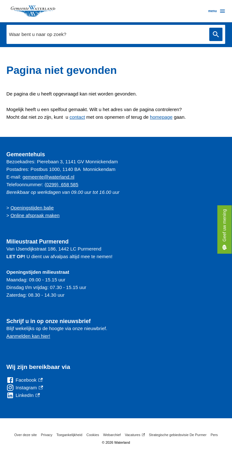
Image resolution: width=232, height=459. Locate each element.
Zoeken (215, 34)
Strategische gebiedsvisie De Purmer (178, 435)
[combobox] (106, 34)
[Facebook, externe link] (24, 380)
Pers (214, 435)
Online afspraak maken (35, 215)
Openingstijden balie (32, 207)
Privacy (46, 435)
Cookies (92, 435)
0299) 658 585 (62, 184)
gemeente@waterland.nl (48, 177)
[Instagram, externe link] (24, 388)
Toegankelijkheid (69, 435)
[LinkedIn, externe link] (23, 395)
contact (77, 117)
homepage (161, 117)
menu (217, 11)
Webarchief (112, 435)
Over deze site (25, 435)
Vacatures (135, 435)
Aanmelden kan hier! (28, 336)
